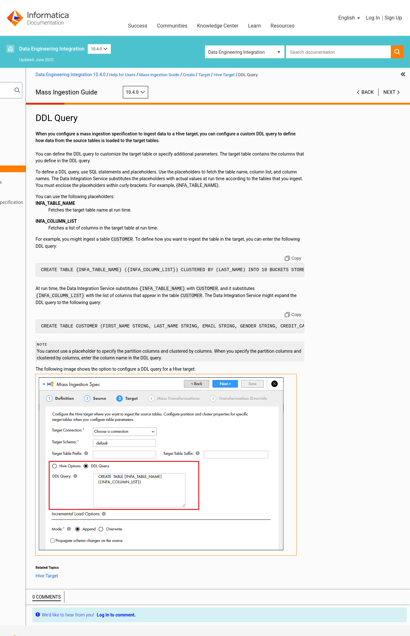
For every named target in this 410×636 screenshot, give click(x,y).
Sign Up (393, 18)
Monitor (18, 222)
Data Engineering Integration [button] (236, 52)
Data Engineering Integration (52, 49)
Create (17, 128)
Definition (30, 141)
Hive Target (38, 162)
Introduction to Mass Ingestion (41, 114)
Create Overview (36, 135)
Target (27, 155)
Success (137, 26)
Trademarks (140, 615)
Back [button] (368, 92)
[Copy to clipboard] (312, 265)
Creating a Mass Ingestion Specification (60, 202)
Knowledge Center (218, 26)
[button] (350, 17)
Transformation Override (45, 195)
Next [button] (389, 92)
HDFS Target (39, 175)
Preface (18, 108)
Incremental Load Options (52, 182)
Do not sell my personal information (240, 615)
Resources (283, 26)
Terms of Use (106, 615)
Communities (172, 26)
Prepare (18, 121)
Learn (254, 26)
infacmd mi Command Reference (43, 229)
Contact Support (306, 615)
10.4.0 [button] (99, 48)
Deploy (17, 209)
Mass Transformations (43, 188)
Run (14, 215)
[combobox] (338, 51)
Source (27, 148)
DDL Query (44, 168)
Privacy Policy (176, 615)
